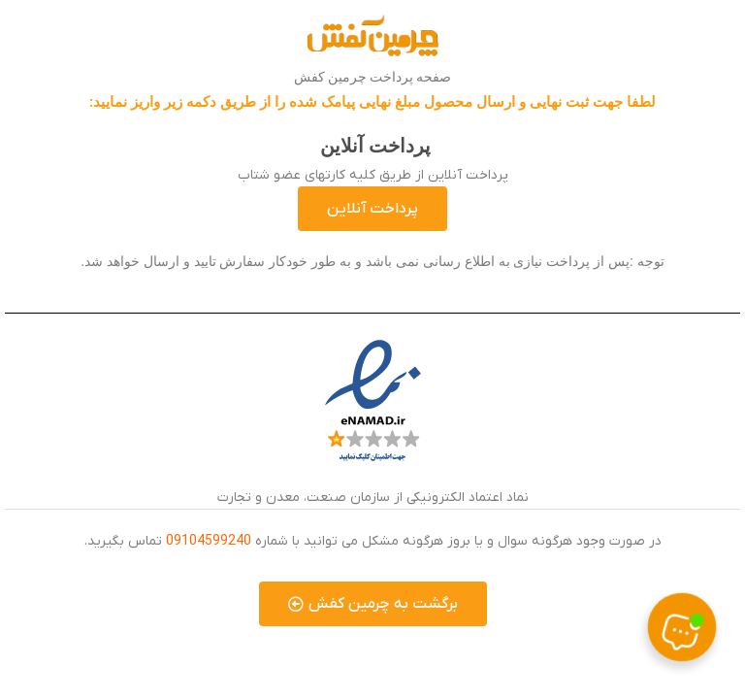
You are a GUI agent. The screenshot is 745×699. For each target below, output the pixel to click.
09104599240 (208, 541)
